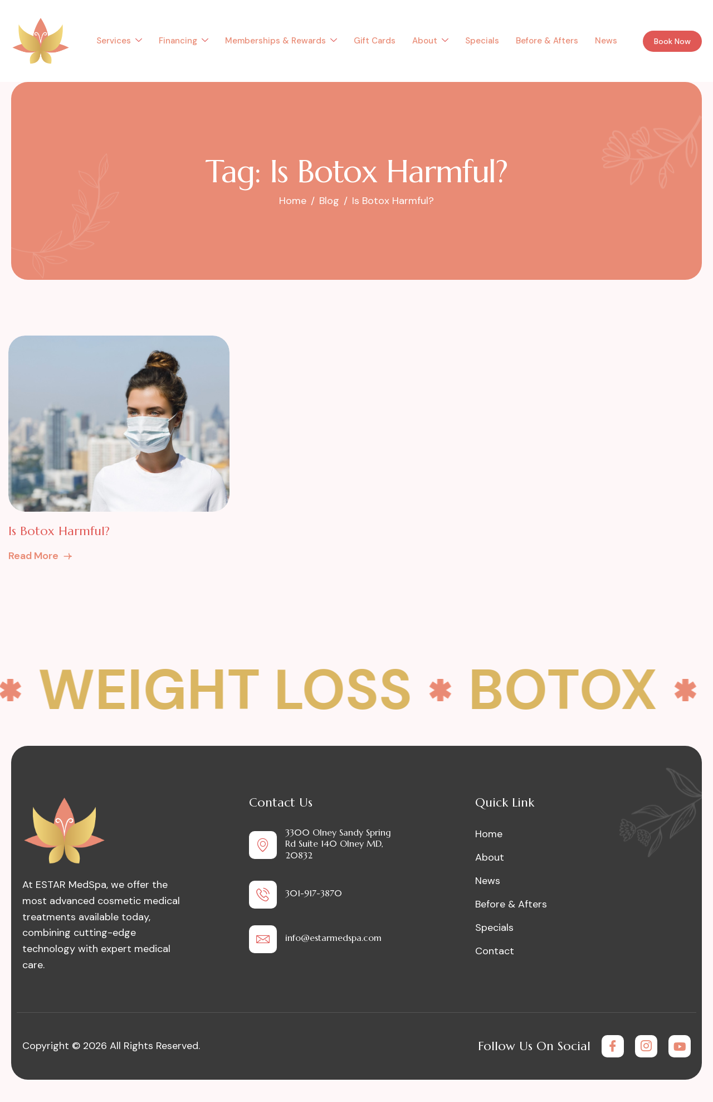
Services (119, 40)
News (606, 40)
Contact (494, 951)
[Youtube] (679, 1046)
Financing (183, 40)
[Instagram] (646, 1046)
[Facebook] (613, 1046)
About (430, 40)
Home (488, 834)
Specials (482, 40)
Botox (574, 690)
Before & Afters (547, 40)
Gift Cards (374, 40)
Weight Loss (237, 690)
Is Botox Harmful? (59, 530)
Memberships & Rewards (281, 40)
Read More (41, 555)
